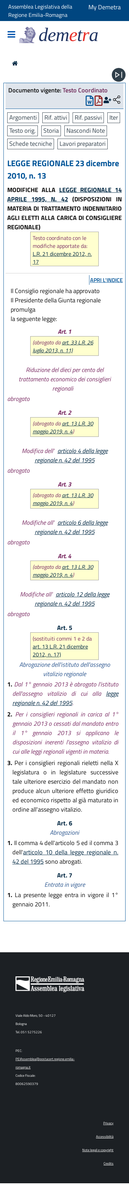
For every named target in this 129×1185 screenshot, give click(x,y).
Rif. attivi (55, 117)
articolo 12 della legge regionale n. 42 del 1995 (72, 599)
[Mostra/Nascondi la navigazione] (11, 35)
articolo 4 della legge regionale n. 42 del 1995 (71, 455)
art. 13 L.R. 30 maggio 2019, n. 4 (63, 427)
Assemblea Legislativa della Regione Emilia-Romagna (40, 10)
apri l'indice (106, 280)
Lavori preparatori (83, 143)
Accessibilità (105, 1136)
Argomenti (23, 117)
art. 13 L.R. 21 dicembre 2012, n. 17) (60, 650)
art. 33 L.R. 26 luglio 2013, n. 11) (63, 346)
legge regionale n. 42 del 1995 (65, 698)
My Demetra (104, 7)
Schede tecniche (30, 143)
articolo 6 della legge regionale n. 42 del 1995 (71, 527)
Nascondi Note (85, 130)
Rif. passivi (88, 117)
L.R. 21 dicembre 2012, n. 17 (62, 258)
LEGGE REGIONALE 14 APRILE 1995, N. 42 (64, 194)
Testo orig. (22, 130)
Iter (113, 117)
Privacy (108, 1123)
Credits (109, 1163)
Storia (51, 130)
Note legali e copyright (98, 1150)
